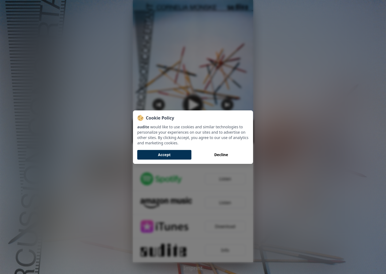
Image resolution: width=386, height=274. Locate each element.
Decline (221, 154)
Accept (164, 154)
